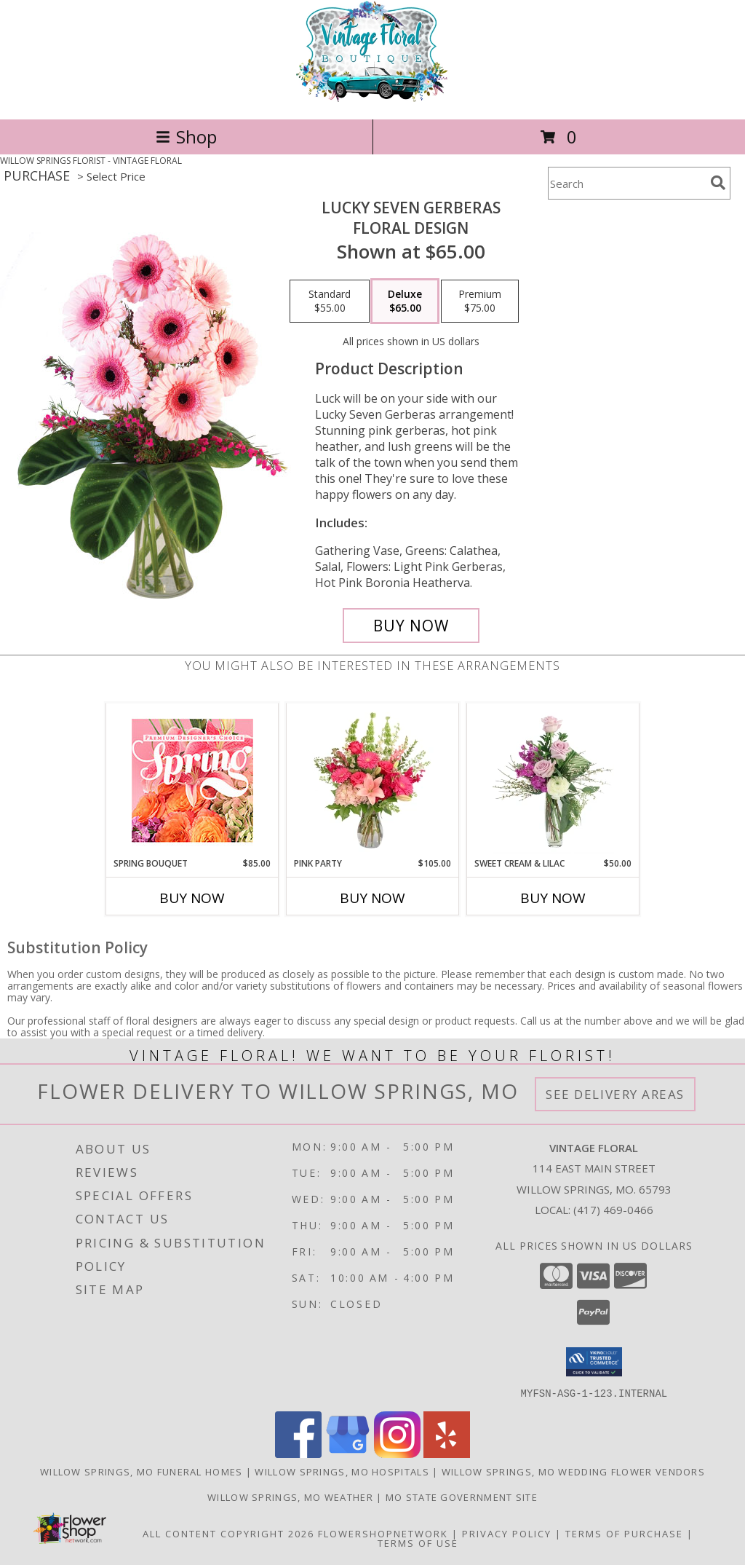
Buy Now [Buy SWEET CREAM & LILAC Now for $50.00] (553, 897)
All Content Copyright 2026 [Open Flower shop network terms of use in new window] (228, 1533)
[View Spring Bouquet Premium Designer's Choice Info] (192, 780)
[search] (718, 183)
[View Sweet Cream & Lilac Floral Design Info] (553, 780)
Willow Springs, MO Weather (290, 1496)
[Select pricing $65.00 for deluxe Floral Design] (404, 301)
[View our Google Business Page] (347, 1453)
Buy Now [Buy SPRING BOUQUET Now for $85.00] (192, 897)
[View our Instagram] (397, 1453)
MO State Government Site (462, 1496)
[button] (594, 1361)
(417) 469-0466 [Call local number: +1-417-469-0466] (613, 1209)
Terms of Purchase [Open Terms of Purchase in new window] (624, 1533)
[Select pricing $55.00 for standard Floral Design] (329, 301)
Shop (186, 137)
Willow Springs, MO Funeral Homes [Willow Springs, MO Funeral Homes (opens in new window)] (141, 1471)
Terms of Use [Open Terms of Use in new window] (418, 1542)
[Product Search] (626, 183)
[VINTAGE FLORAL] (372, 98)
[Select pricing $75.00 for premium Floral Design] (480, 301)
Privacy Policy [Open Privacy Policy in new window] (506, 1533)
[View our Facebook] (298, 1453)
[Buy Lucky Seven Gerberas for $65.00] (411, 625)
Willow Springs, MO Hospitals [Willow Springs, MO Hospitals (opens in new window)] (342, 1471)
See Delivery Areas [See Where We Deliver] (615, 1094)
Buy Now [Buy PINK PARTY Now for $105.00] (372, 897)
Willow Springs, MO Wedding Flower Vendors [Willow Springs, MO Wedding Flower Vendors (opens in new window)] (573, 1471)
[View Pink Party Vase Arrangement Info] (373, 780)
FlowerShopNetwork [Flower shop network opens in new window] (383, 1533)
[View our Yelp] (446, 1453)
